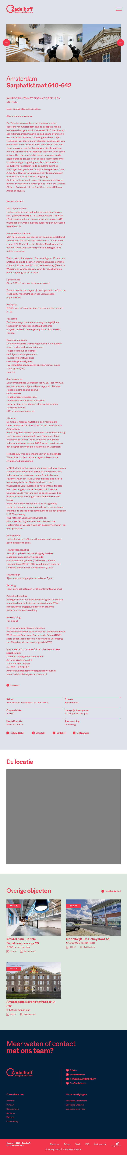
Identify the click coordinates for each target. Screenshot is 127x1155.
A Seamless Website (72, 1149)
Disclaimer (54, 1144)
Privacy (67, 1144)
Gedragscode (100, 1144)
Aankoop (10, 1113)
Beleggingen (12, 1108)
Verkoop (10, 1117)
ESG (87, 1144)
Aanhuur (10, 1100)
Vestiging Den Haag (75, 1108)
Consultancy (12, 1121)
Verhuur (10, 1104)
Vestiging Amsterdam (76, 1100)
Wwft (78, 1144)
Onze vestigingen (76, 1094)
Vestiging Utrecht (75, 1104)
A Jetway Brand (53, 1149)
